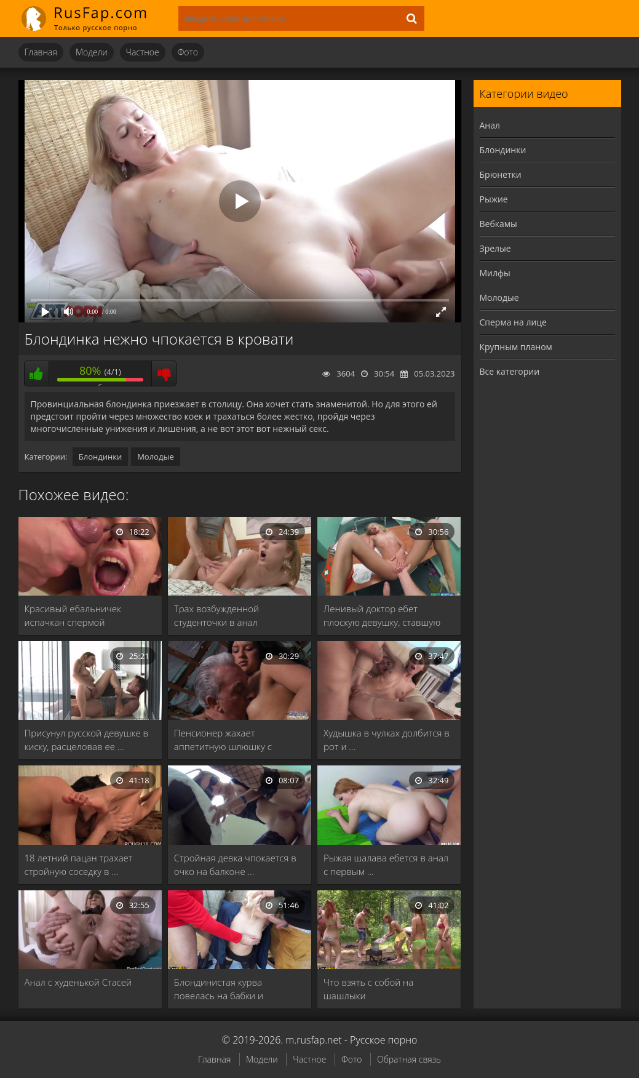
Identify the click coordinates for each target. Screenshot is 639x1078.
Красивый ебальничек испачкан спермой (73, 615)
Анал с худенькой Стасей (78, 982)
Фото (188, 52)
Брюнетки (501, 174)
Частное (142, 52)
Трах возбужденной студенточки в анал (216, 615)
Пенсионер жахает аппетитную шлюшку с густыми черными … (223, 740)
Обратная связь (409, 1059)
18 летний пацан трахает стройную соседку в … (79, 864)
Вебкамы (498, 224)
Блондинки (100, 456)
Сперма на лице (513, 322)
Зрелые (495, 248)
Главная (41, 52)
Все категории (510, 371)
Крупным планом (516, 347)
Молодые (155, 456)
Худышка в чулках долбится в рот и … (386, 740)
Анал (490, 125)
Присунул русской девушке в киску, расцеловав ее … (87, 740)
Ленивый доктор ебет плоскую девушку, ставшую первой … (381, 615)
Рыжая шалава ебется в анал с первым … (385, 864)
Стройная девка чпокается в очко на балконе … (235, 864)
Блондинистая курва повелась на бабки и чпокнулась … (218, 989)
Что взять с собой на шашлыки (368, 989)
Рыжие (494, 199)
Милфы (495, 273)
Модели (92, 52)
